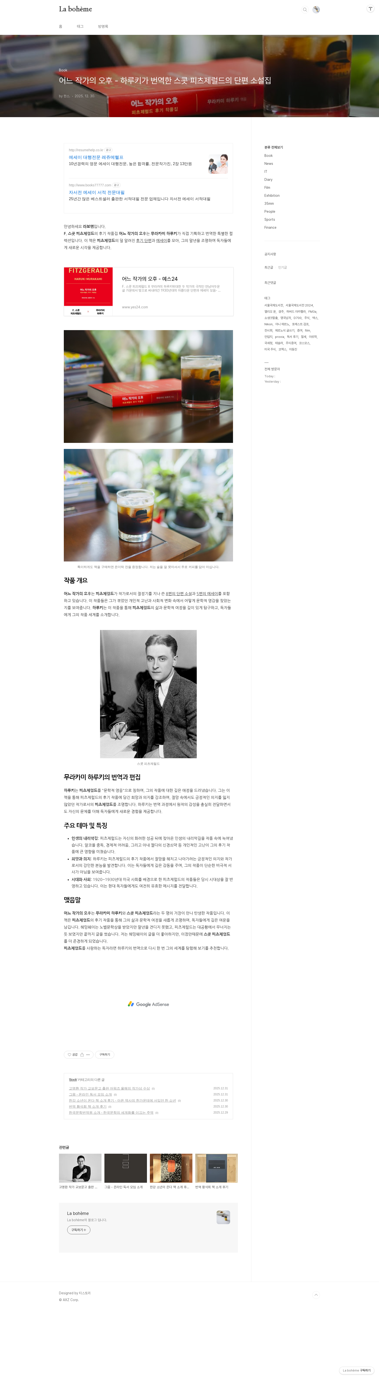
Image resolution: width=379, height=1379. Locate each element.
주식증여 (291, 488)
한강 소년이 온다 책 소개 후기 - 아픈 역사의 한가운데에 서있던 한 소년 (122, 1168)
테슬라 (279, 488)
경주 (281, 457)
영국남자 (285, 463)
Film (267, 333)
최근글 (268, 413)
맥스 (315, 463)
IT (265, 317)
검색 (305, 9)
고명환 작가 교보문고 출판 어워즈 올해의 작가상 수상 (109, 1156)
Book (73, 1147)
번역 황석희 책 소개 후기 (88, 1174)
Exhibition (272, 341)
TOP (316, 1363)
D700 (298, 463)
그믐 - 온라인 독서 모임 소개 (90, 1162)
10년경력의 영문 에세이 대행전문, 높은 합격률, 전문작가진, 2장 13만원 (130, 164)
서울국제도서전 (273, 450)
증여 (299, 475)
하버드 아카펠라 (296, 457)
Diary (268, 325)
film (307, 475)
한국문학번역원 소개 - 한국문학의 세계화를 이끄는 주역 (111, 1180)
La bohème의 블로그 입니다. (87, 1288)
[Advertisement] (148, 252)
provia (279, 482)
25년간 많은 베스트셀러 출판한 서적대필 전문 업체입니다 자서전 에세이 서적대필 (140, 199)
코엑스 (282, 494)
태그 (80, 26)
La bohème (75, 9)
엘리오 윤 (270, 457)
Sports (269, 365)
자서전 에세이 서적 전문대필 (97, 192)
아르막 (313, 482)
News (268, 309)
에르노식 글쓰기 (284, 475)
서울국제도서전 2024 (299, 450)
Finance (270, 373)
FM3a (312, 457)
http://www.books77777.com (90, 185)
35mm (269, 349)
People (269, 357)
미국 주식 (270, 494)
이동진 (293, 494)
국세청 (268, 488)
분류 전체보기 (273, 293)
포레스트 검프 (300, 469)
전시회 (268, 475)
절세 (303, 482)
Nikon (268, 469)
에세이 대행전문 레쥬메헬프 (96, 157)
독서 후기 (292, 482)
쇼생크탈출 (271, 463)
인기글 (282, 413)
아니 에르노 (282, 469)
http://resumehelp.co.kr (86, 150)
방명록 (103, 26)
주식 (307, 463)
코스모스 (304, 488)
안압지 (268, 482)
